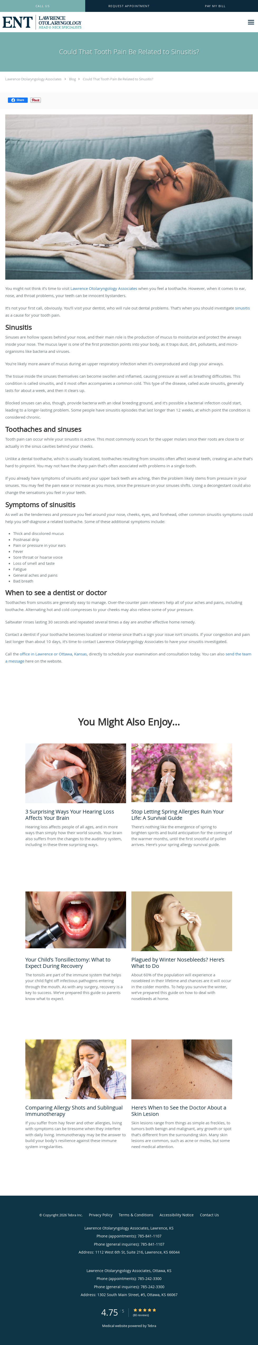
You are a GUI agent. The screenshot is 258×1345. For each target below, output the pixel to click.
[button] (129, 6)
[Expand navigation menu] (251, 22)
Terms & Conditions (136, 1214)
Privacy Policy (100, 1214)
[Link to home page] (40, 22)
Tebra (151, 1325)
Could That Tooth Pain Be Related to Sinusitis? (118, 79)
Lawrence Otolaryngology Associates (33, 79)
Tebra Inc (75, 1215)
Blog (72, 79)
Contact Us (209, 1214)
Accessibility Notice (177, 1214)
